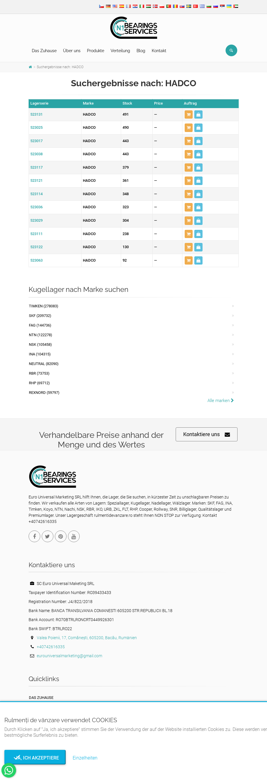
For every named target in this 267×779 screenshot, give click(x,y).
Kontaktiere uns (206, 434)
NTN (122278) (40, 335)
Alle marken (220, 400)
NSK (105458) (40, 344)
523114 (36, 194)
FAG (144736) (40, 325)
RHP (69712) (39, 383)
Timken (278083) (43, 306)
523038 (36, 154)
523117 (36, 167)
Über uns (72, 50)
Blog (141, 50)
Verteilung (120, 50)
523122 (36, 247)
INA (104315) (40, 354)
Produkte (95, 50)
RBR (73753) (39, 373)
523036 (36, 207)
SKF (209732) (40, 315)
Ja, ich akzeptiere (35, 758)
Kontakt (159, 50)
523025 (36, 127)
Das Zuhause (44, 50)
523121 (36, 180)
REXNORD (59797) (44, 392)
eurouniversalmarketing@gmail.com (69, 655)
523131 (36, 114)
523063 (36, 260)
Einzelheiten (85, 758)
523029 (36, 220)
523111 (36, 234)
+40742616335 (51, 646)
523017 (36, 141)
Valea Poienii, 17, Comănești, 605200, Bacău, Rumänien (87, 637)
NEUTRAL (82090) (44, 364)
